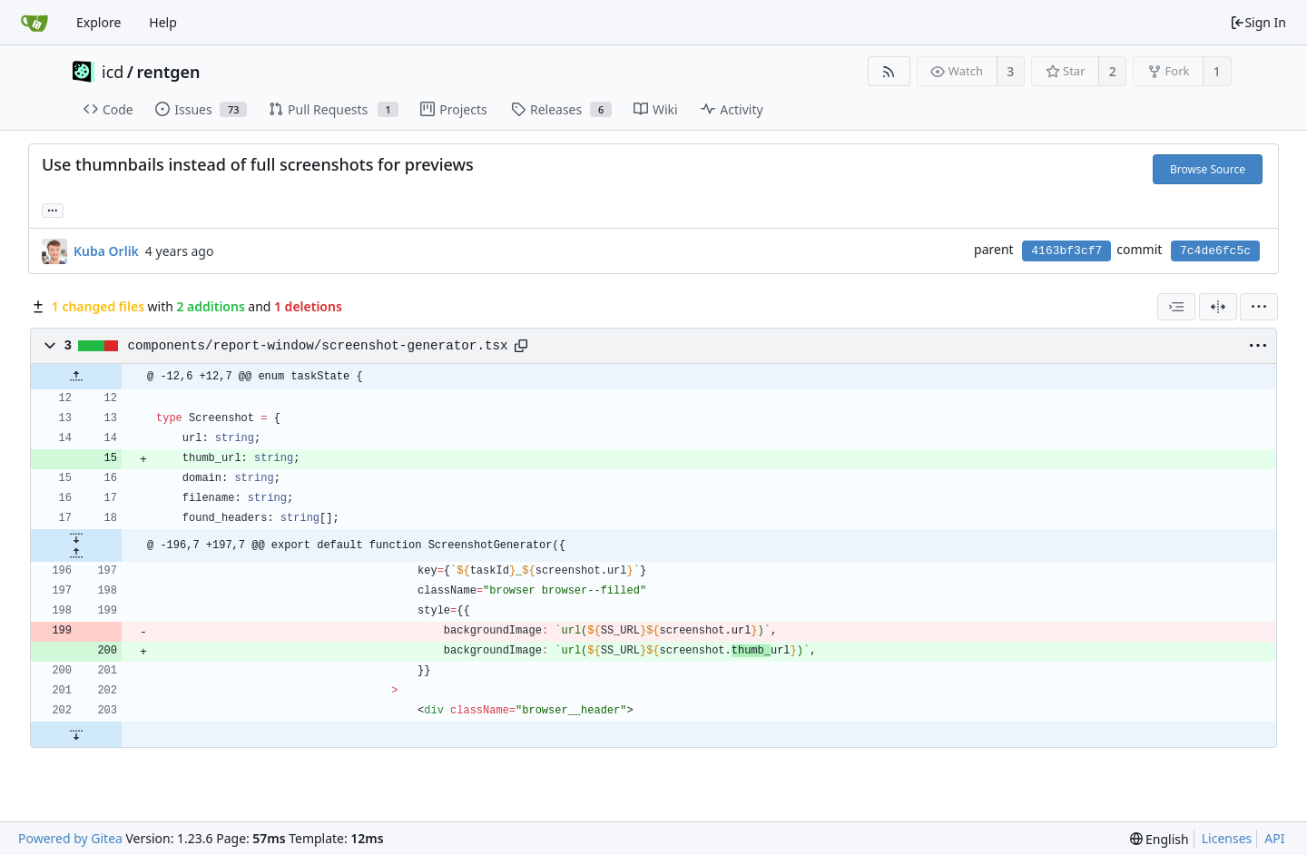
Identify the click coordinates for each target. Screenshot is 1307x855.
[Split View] (1218, 306)
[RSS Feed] (889, 71)
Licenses (1227, 838)
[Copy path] (521, 346)
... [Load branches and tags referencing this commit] (52, 209)
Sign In (1258, 22)
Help (163, 22)
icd (112, 72)
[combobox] (1176, 306)
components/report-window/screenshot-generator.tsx (318, 346)
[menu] (1259, 306)
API (1274, 838)
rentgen (169, 72)
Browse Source (1207, 169)
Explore (98, 22)
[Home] (34, 22)
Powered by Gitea (70, 838)
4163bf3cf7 (1066, 251)
